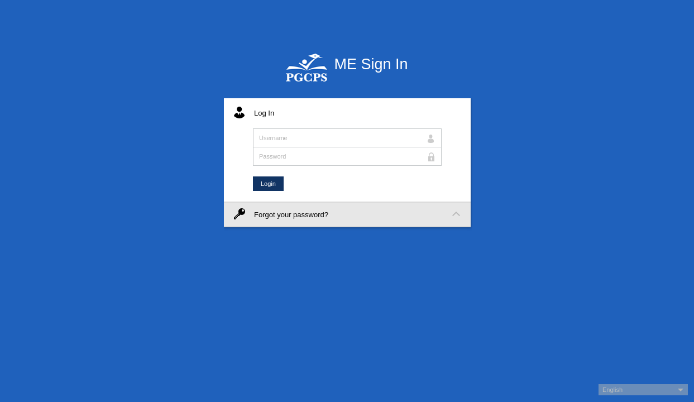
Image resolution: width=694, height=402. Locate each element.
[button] (643, 389)
